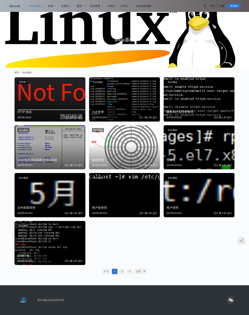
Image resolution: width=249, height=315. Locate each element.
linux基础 (34, 5)
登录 (212, 5)
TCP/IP (22, 82)
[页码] (144, 271)
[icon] (230, 300)
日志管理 (95, 5)
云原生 (65, 5)
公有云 (124, 5)
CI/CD (111, 5)
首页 (17, 72)
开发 (50, 5)
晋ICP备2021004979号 (50, 300)
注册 (221, 5)
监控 (79, 5)
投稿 (234, 6)
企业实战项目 (144, 5)
